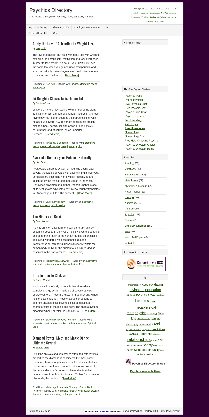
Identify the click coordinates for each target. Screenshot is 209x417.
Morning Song (43, 347)
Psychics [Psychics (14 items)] (133, 334)
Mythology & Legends (57, 142)
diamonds (48, 394)
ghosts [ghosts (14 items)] (151, 294)
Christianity (130, 169)
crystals (95, 390)
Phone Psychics (61, 27)
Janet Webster (43, 221)
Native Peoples (132, 191)
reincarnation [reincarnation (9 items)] (158, 334)
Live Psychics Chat (136, 104)
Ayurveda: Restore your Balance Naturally (62, 157)
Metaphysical (52, 261)
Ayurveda (45, 205)
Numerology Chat (135, 136)
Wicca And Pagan (134, 237)
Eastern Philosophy (50, 146)
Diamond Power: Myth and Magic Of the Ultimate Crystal (61, 340)
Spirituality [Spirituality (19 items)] (152, 349)
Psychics (129, 214)
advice (75, 84)
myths (79, 146)
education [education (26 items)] (153, 290)
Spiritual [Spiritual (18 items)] (139, 349)
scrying (57, 394)
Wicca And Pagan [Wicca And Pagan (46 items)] (152, 21)
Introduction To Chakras (49, 275)
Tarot (108, 27)
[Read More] (71, 75)
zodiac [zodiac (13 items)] (150, 354)
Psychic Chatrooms (136, 116)
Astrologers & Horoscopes (87, 27)
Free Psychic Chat (135, 108)
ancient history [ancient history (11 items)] (134, 285)
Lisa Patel (41, 162)
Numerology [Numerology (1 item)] (173, 13)
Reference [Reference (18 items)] (145, 333)
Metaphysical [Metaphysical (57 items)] (171, 9)
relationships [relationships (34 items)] (139, 339)
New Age (50, 84)
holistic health (58, 205)
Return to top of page (39, 411)
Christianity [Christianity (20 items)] (146, 9)
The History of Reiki (47, 216)
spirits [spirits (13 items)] (130, 350)
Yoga (35, 327)
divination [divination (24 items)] (137, 290)
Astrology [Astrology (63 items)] (137, 9)
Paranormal (131, 208)
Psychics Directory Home (139, 148)
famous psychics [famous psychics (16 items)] (136, 294)
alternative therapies (50, 264)
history (74, 264)
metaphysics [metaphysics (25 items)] (136, 313)
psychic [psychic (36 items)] (157, 323)
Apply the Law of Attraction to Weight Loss (63, 43)
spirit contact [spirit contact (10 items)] (158, 345)
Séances (129, 220)
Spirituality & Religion (135, 225)
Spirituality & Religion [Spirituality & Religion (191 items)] (158, 17)
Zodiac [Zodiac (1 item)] (162, 21)
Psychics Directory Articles (140, 144)
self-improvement (77, 323)
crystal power (83, 390)
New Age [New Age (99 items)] (164, 13)
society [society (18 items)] (148, 345)
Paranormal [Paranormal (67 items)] (135, 17)
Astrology (129, 163)
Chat (55, 33)
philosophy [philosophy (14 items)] (132, 324)
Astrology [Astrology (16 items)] (148, 284)
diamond (37, 394)
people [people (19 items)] (155, 318)
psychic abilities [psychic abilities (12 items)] (133, 329)
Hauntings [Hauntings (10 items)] (160, 295)
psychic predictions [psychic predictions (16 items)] (153, 329)
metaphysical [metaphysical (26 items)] (145, 307)
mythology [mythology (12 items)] (152, 313)
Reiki (81, 264)
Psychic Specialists (38, 33)
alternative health (88, 84)
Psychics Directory (50, 10)
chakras (66, 264)
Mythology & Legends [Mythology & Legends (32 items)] (140, 13)
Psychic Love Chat (136, 112)
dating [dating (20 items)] (158, 284)
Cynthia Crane (43, 103)
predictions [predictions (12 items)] (144, 324)
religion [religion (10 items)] (154, 340)
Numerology (132, 132)
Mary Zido (41, 48)
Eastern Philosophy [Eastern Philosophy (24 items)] (158, 9)
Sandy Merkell (43, 280)
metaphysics (39, 87)
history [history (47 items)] (142, 300)
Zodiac (128, 243)
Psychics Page (133, 95)
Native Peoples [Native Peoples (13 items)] (155, 13)
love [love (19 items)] (153, 301)
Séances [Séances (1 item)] (170, 17)
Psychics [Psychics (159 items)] (144, 17)
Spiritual (92, 323)
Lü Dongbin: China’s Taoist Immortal (58, 98)
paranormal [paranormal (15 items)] (143, 318)
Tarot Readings (134, 120)
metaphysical (67, 146)
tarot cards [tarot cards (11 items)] (141, 354)
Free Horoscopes (135, 128)
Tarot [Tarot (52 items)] (176, 17)
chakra (54, 323)
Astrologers (131, 124)
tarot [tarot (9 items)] (162, 350)
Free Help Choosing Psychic (141, 140)
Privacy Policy (173, 411)
